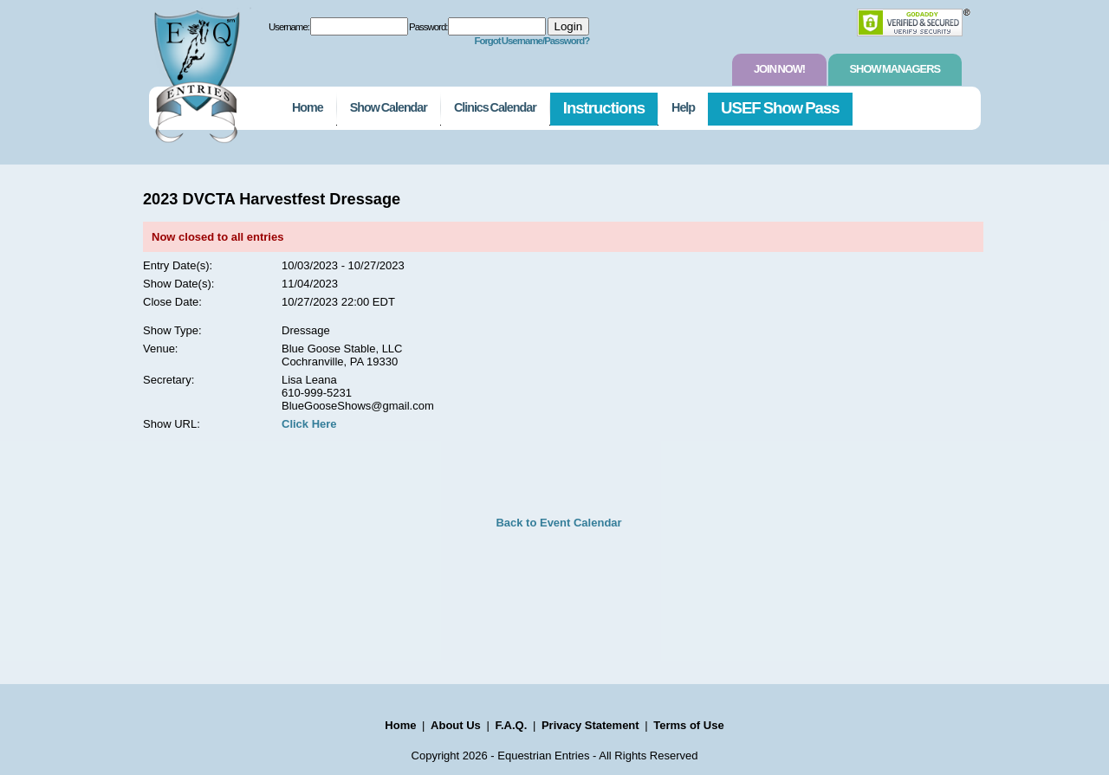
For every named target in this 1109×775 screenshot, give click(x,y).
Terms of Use (688, 725)
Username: (289, 27)
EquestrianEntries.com (195, 72)
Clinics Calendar (495, 107)
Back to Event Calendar (558, 522)
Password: (428, 27)
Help (683, 107)
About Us (456, 725)
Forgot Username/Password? (531, 41)
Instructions (604, 108)
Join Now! (779, 68)
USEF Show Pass (780, 108)
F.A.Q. (511, 725)
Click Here (309, 423)
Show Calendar (388, 107)
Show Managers (895, 68)
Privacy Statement (590, 725)
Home (307, 107)
